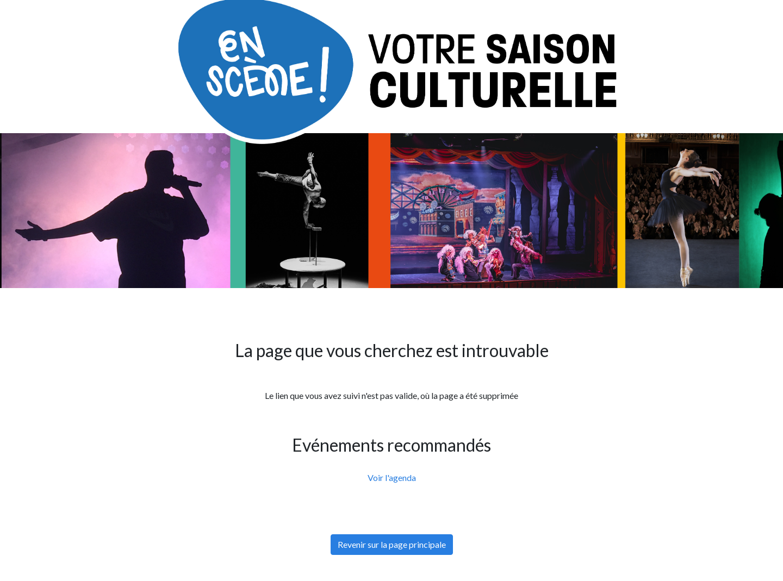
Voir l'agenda (392, 477)
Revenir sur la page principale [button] (392, 544)
